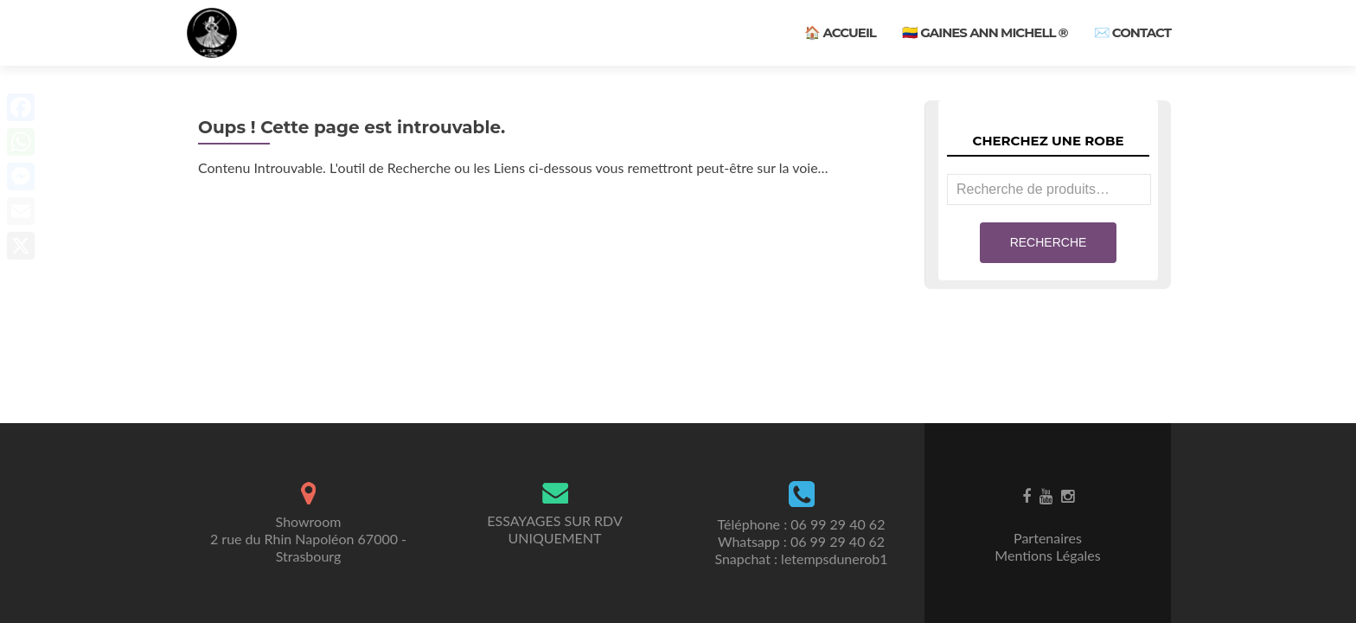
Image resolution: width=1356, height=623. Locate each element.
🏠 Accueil (840, 32)
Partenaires (1048, 538)
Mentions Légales (1047, 555)
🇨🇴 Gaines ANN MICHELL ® (985, 32)
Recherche (1048, 242)
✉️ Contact (1132, 32)
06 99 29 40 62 (837, 524)
